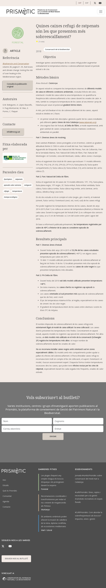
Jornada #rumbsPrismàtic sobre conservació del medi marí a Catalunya (88, 478)
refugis (6, 191)
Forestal (44, 489)
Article (15, 51)
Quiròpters (8, 179)
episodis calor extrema (12, 185)
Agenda (6, 501)
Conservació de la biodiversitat (57, 49)
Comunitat (7, 496)
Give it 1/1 (37, 41)
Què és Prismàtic (10, 490)
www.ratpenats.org (88, 122)
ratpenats (18, 179)
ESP (86, 3)
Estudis (6, 485)
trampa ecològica (10, 197)
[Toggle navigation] (100, 11)
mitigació (27, 185)
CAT (79, 3)
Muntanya (45, 509)
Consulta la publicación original (17, 85)
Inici (4, 480)
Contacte (6, 507)
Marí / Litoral (46, 530)
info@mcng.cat (13, 131)
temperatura (17, 191)
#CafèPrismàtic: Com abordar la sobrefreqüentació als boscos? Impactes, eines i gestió (88, 515)
